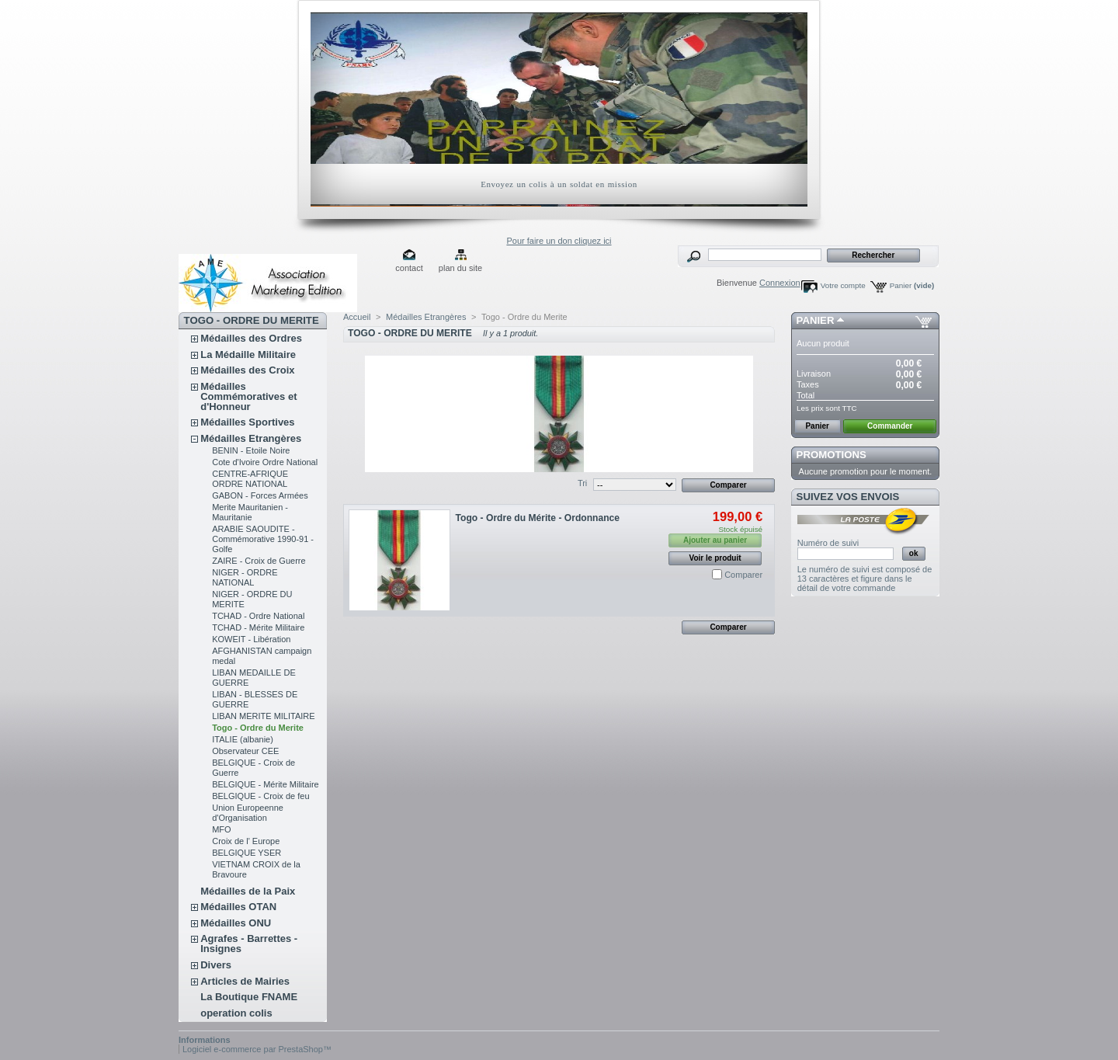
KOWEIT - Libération (251, 639)
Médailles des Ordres (251, 338)
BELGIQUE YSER (246, 852)
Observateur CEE (245, 751)
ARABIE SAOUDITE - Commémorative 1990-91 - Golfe (263, 539)
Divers (215, 965)
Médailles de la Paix (247, 891)
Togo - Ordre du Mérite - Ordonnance (538, 518)
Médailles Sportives (247, 422)
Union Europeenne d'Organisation (247, 812)
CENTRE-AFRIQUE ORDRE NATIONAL (250, 478)
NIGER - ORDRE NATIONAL (244, 577)
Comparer (743, 574)
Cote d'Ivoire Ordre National (265, 462)
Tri (582, 483)
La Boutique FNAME (248, 997)
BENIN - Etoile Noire (251, 450)
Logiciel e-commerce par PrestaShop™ (257, 1049)
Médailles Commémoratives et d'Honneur (248, 396)
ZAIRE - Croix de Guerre (258, 560)
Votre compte (843, 285)
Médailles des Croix (247, 370)
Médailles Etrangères (250, 438)
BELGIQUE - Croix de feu (260, 796)
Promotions (831, 454)
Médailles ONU (235, 923)
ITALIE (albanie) (242, 739)
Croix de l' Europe (246, 841)
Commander (889, 426)
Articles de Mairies (245, 981)
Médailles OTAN (238, 906)
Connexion (779, 282)
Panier (912, 285)
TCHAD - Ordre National (258, 615)
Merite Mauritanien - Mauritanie (250, 512)
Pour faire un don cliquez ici (558, 240)
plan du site (460, 268)
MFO (221, 829)
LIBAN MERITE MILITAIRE (263, 716)
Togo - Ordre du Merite (258, 727)
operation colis (236, 1013)
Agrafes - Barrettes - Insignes (248, 943)
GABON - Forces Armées (259, 495)
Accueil (356, 316)
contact (408, 268)
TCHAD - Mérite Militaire (258, 627)
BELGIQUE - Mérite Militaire (265, 784)
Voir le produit (715, 558)
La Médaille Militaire (248, 354)
